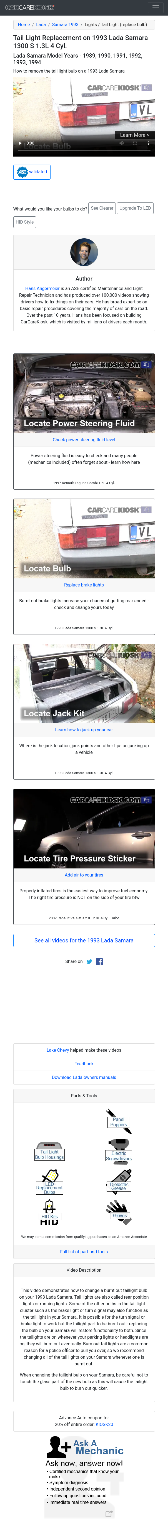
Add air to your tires (84, 875)
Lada (41, 24)
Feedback (84, 1063)
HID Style (25, 222)
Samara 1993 (65, 24)
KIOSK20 (104, 1424)
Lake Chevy (58, 1050)
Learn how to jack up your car (84, 729)
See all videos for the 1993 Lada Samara (84, 940)
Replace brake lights (84, 585)
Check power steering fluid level (84, 439)
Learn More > (134, 135)
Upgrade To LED (135, 208)
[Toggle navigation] (156, 7)
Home (24, 24)
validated (32, 172)
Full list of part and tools (84, 1251)
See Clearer (102, 208)
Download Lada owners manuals (84, 1077)
